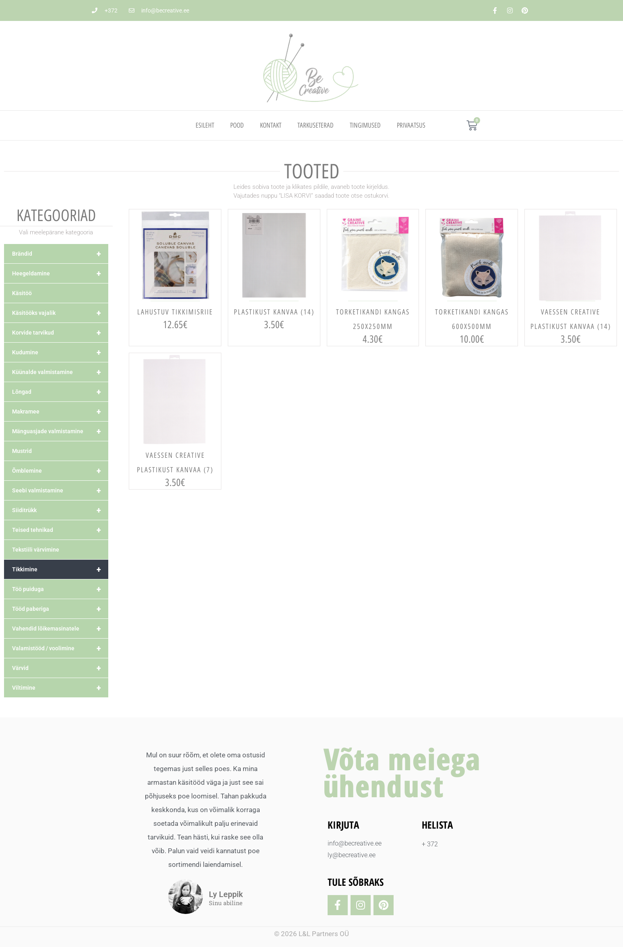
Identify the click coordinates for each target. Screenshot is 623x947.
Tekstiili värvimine (35, 549)
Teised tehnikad (60, 530)
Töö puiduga (60, 589)
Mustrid (22, 451)
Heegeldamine (60, 273)
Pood (237, 125)
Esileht (205, 125)
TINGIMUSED (365, 125)
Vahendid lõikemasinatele (60, 628)
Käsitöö (22, 293)
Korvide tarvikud (60, 332)
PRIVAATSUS (411, 125)
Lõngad (60, 391)
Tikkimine (60, 569)
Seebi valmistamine (60, 490)
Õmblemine (60, 470)
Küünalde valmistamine (60, 372)
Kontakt (270, 125)
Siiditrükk (60, 510)
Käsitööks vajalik (60, 313)
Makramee (60, 411)
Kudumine (60, 352)
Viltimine (60, 687)
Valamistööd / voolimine (60, 648)
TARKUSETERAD (315, 125)
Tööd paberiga (60, 608)
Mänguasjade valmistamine (60, 431)
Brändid (60, 253)
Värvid (60, 668)
